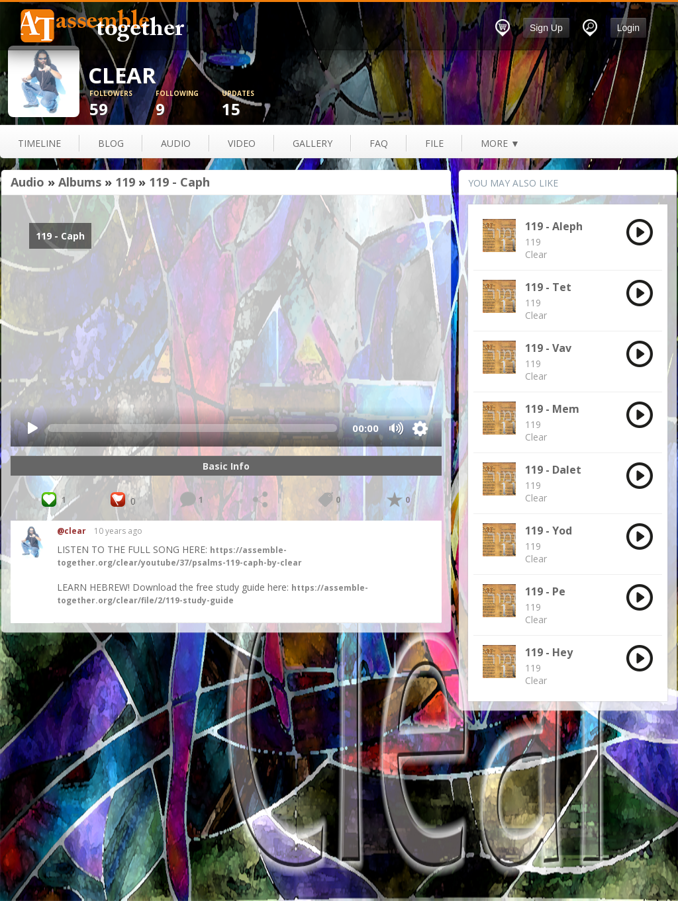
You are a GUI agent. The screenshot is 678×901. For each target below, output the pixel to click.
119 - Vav (548, 348)
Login (628, 27)
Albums (79, 182)
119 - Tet (548, 287)
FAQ (378, 143)
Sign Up (546, 27)
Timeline (39, 143)
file (434, 143)
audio (176, 143)
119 (125, 182)
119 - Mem (552, 409)
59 (122, 104)
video (242, 143)
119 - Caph (179, 182)
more (500, 143)
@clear (71, 530)
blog (111, 143)
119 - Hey (549, 652)
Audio (27, 182)
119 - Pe (545, 591)
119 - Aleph (554, 226)
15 (255, 104)
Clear (536, 254)
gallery (312, 143)
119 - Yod (548, 530)
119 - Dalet (553, 469)
